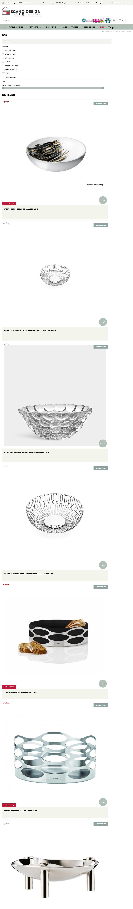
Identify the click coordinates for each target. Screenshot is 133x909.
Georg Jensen (9, 46)
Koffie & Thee (36, 18)
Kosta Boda (9, 53)
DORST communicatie (94, 905)
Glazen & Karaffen (71, 18)
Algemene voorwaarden (57, 873)
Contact (51, 877)
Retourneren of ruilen (56, 864)
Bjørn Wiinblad (9, 42)
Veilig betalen (53, 867)
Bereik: (4, 77)
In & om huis (52, 18)
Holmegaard (9, 50)
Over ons (51, 858)
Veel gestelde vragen (56, 861)
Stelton (7, 65)
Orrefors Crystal (10, 61)
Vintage (112, 18)
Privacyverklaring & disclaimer (66, 905)
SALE (102, 18)
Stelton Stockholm (11, 69)
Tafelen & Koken (17, 18)
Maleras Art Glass (11, 57)
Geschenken (90, 18)
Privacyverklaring (55, 870)
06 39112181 (8, 886)
